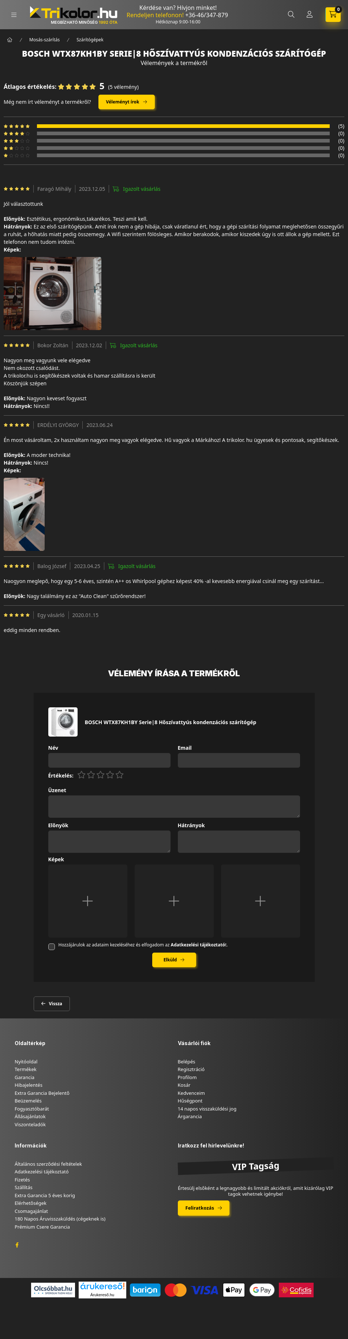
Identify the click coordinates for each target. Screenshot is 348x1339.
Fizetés (22, 1179)
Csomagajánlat (31, 1211)
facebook (17, 1245)
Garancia (24, 1077)
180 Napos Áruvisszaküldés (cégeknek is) (60, 1218)
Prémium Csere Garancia (42, 1226)
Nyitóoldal (26, 1061)
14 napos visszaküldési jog (207, 1108)
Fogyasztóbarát (32, 1108)
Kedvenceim (191, 1093)
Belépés (186, 1061)
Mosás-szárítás (44, 40)
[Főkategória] (9, 40)
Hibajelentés (28, 1085)
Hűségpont (190, 1100)
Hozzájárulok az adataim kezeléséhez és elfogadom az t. (143, 945)
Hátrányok (191, 825)
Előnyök (58, 825)
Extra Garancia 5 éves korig (45, 1195)
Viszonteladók (30, 1124)
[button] (52, 293)
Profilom (187, 1077)
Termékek (26, 1069)
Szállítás (24, 1187)
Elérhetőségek (30, 1203)
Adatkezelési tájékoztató (42, 1171)
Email (185, 748)
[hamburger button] (13, 15)
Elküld (170, 960)
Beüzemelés (28, 1100)
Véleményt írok (122, 102)
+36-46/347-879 (206, 15)
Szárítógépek (89, 40)
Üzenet (57, 790)
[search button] (291, 14)
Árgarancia (190, 1116)
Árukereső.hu (102, 1295)
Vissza (56, 1004)
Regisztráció (191, 1069)
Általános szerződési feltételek (48, 1164)
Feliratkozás (200, 1207)
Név (53, 748)
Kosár (184, 1085)
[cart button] (333, 14)
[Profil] (309, 14)
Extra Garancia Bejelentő (42, 1093)
